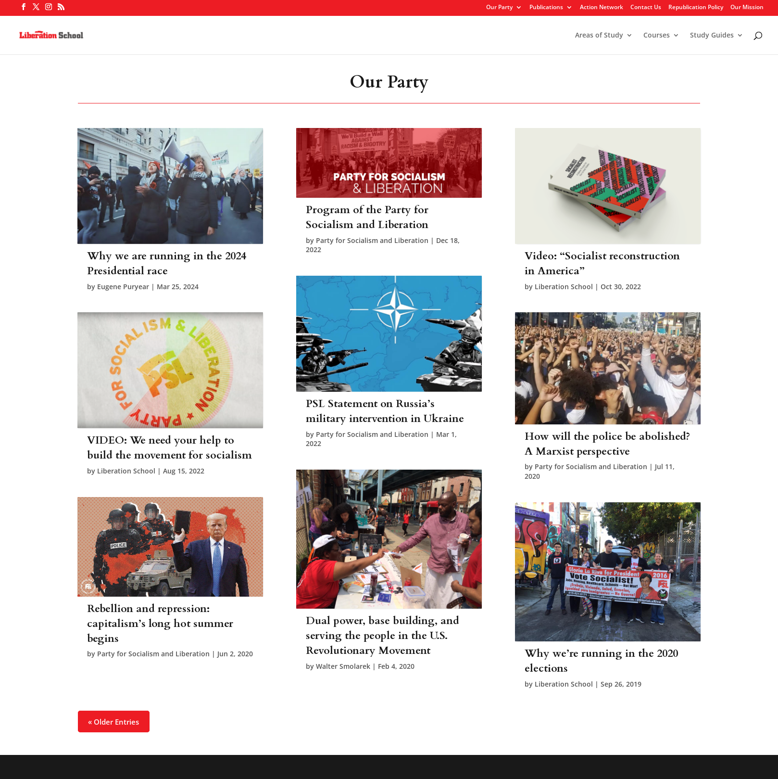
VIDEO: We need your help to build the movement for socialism (169, 447)
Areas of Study (599, 35)
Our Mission (747, 7)
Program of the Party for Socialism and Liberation (367, 217)
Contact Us (645, 7)
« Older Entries (113, 721)
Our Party (499, 7)
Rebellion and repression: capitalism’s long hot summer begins (160, 623)
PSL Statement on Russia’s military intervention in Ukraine (385, 411)
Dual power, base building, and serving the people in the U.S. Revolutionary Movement (382, 635)
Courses (656, 35)
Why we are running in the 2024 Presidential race (166, 263)
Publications (546, 7)
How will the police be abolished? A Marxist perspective (607, 444)
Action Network (601, 7)
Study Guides (712, 35)
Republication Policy (695, 7)
